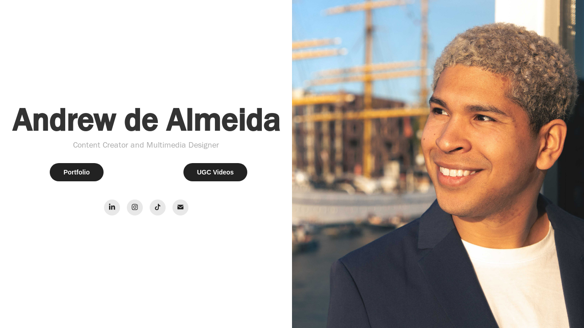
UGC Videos (215, 172)
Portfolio (76, 172)
